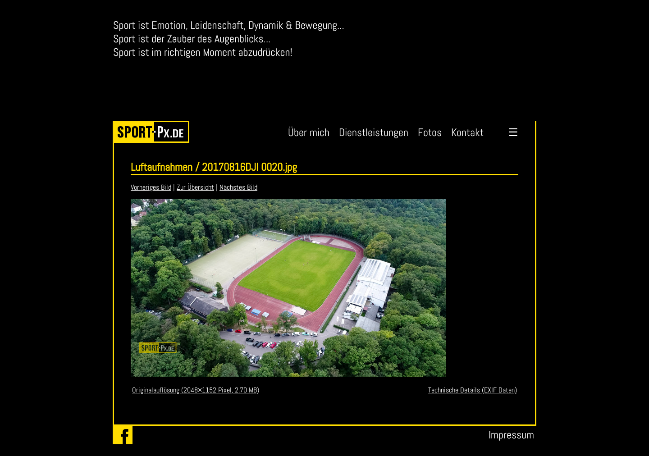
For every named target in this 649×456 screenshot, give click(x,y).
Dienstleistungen (373, 132)
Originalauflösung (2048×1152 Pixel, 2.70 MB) (195, 390)
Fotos (430, 132)
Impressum (511, 435)
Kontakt (467, 132)
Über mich (308, 132)
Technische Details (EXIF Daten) (472, 390)
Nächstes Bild (238, 187)
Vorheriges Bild (151, 187)
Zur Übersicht (195, 187)
